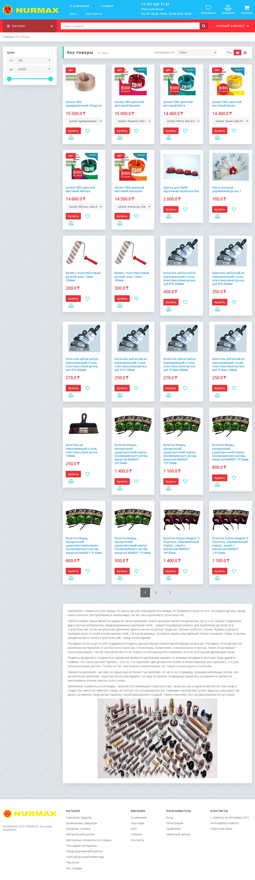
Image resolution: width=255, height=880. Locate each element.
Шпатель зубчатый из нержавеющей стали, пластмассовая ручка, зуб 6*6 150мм (131, 364)
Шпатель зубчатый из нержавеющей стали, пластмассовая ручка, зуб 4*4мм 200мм (179, 364)
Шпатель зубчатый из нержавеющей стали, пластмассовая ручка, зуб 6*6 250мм (228, 278)
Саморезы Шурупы (78, 817)
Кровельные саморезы (81, 823)
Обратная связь (221, 829)
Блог (73, 14)
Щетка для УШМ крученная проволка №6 (181, 189)
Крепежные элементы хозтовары (88, 840)
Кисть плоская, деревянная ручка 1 (226, 189)
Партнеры (137, 823)
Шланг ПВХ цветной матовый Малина (129, 103)
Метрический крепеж (80, 834)
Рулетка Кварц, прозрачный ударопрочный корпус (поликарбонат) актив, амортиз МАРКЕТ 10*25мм (131, 454)
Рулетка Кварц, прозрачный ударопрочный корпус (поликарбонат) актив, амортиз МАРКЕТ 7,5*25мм (180, 454)
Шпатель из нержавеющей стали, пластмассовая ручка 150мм (81, 450)
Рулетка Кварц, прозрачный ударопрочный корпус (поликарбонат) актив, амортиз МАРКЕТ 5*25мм (230, 452)
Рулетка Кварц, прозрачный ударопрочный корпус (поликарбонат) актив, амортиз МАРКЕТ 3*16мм (133, 545)
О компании (79, 6)
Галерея (106, 6)
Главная (8, 37)
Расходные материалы (81, 845)
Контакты (94, 14)
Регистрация (174, 823)
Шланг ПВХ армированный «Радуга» (84, 103)
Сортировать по (164, 52)
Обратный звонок (152, 9)
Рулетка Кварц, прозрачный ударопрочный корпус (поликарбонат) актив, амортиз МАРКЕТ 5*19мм (84, 545)
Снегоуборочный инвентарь (85, 857)
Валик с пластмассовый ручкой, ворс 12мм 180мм (132, 276)
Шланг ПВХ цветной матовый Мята (178, 103)
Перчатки (72, 862)
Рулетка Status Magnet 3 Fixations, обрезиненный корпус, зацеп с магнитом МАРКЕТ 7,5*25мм (230, 545)
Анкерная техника (78, 829)
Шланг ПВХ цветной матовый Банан (226, 103)
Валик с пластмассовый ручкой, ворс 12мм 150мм (83, 276)
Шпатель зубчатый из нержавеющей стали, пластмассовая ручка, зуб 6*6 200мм (82, 364)
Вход (169, 817)
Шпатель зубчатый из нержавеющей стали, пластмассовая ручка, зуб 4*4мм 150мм (228, 364)
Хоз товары (74, 868)
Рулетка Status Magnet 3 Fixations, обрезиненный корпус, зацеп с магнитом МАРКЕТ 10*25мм (181, 545)
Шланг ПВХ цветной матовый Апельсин (129, 189)
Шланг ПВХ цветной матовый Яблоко (80, 189)
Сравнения (173, 829)
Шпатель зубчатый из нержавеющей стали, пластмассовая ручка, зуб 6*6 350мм (179, 278)
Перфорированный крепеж (84, 851)
